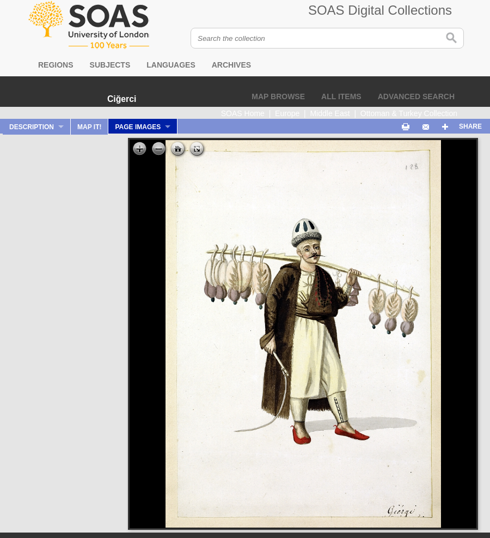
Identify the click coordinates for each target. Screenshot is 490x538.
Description (31, 127)
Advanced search (416, 96)
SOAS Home (243, 113)
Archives (231, 65)
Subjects (110, 65)
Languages (170, 65)
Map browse (278, 96)
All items (341, 96)
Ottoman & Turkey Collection (408, 113)
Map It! (89, 127)
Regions (56, 65)
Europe (287, 113)
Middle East (330, 113)
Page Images (138, 127)
